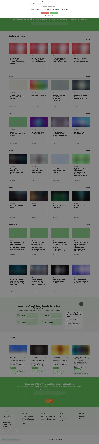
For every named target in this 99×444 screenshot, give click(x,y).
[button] (49, 6)
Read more (56, 4)
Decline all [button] (45, 12)
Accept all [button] (54, 12)
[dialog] (49, 222)
